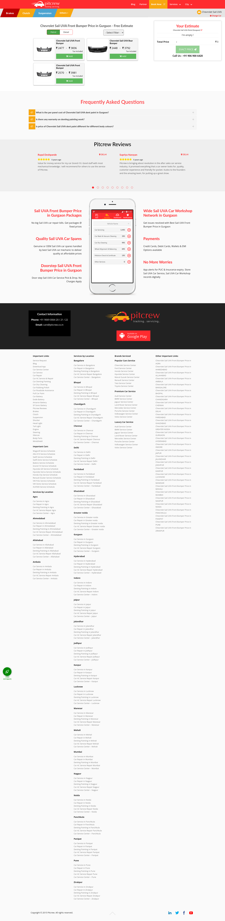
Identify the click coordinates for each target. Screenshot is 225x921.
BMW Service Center (123, 399)
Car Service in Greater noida (86, 517)
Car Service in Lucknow (84, 691)
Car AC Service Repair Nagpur (86, 787)
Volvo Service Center (123, 416)
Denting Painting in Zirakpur (86, 892)
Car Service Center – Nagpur (86, 790)
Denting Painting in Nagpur (85, 784)
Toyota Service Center (124, 386)
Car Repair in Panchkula (84, 824)
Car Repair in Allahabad (43, 547)
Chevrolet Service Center (125, 365)
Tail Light (37, 426)
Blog (133, 4)
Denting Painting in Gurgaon (86, 545)
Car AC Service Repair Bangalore (88, 374)
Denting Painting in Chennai (86, 436)
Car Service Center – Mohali (86, 746)
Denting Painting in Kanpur (85, 675)
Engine (36, 429)
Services (175, 4)
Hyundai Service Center (125, 374)
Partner (143, 4)
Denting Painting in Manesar (86, 719)
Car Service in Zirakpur (83, 887)
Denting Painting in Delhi (84, 458)
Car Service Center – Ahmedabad (47, 535)
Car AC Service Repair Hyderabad (88, 570)
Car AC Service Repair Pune (85, 874)
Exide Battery (38, 399)
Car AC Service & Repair (43, 378)
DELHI (104, 154)
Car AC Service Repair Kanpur (86, 678)
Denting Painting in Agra (43, 507)
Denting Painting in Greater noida (88, 523)
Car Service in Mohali (83, 734)
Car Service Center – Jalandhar (87, 638)
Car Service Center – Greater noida (89, 529)
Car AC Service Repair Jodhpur (87, 656)
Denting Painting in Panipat (85, 849)
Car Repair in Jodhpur (83, 650)
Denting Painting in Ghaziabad (87, 501)
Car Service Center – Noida (85, 811)
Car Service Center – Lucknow (86, 703)
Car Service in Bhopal (83, 387)
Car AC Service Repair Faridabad (88, 483)
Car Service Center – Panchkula (87, 833)
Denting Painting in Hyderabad (87, 567)
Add (69, 56)
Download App (39, 366)
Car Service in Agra (41, 501)
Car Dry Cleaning (40, 384)
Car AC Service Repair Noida (86, 809)
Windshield (37, 441)
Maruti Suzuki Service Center (127, 377)
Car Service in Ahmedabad (44, 523)
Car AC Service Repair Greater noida (89, 526)
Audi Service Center (123, 396)
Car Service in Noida (82, 800)
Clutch (35, 414)
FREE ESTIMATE (7, 678)
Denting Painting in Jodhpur (86, 653)
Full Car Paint (38, 393)
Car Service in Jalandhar (84, 626)
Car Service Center (41, 369)
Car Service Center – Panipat (86, 855)
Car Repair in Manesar (83, 716)
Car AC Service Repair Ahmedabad (48, 532)
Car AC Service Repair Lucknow (87, 700)
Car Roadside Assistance (43, 390)
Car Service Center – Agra (44, 513)
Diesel (66, 32)
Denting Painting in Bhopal (85, 393)
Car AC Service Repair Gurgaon (87, 548)
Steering (36, 432)
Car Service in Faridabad (84, 474)
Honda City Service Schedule (45, 474)
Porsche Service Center (125, 411)
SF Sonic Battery (40, 405)
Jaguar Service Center (124, 402)
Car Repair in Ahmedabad (44, 526)
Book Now (158, 4)
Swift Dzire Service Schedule (45, 460)
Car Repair (37, 375)
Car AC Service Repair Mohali (86, 743)
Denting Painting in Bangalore (87, 371)
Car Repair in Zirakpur (83, 890)
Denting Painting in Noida (85, 806)
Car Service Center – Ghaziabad (87, 507)
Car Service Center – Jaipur (85, 616)
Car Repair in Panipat (83, 846)
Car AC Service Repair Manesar (87, 722)
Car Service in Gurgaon (84, 539)
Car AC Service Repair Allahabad (47, 553)
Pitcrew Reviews (112, 144)
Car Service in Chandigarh (85, 408)
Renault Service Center (124, 380)
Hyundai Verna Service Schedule (47, 472)
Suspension (38, 417)
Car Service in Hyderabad (85, 560)
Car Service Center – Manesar (86, 725)
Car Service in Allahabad (43, 544)
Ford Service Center (123, 368)
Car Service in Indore (83, 582)
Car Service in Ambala (42, 566)
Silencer (36, 435)
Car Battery (38, 396)
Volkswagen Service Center (126, 413)
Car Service (37, 372)
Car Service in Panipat (83, 843)
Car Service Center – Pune (85, 877)
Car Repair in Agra (41, 504)
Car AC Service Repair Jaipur (86, 613)
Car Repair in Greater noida (85, 520)
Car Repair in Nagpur (83, 781)
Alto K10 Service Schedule (44, 454)
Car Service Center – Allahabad (46, 556)
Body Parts (37, 438)
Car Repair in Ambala (42, 569)
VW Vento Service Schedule (44, 484)
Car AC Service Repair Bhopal (86, 396)
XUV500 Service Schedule (44, 487)
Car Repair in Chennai (83, 433)
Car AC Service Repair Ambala (46, 575)
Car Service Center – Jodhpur (86, 659)
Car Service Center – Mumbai (86, 768)
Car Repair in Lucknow (83, 694)
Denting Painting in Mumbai (86, 762)
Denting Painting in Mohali (85, 740)
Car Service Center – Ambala (45, 578)
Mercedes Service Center (125, 408)
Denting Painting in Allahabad (46, 550)
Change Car (215, 16)
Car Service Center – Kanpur (86, 681)
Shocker (36, 420)
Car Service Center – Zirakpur (86, 898)
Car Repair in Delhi (82, 455)
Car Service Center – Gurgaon (86, 551)
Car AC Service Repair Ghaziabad (88, 504)
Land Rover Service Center (126, 405)
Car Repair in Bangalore (84, 368)
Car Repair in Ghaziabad (84, 498)
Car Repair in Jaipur (82, 607)
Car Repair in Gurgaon (83, 542)
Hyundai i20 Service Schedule (45, 469)
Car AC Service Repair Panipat (86, 852)
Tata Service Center (123, 383)
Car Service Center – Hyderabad (87, 572)
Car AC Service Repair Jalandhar (87, 635)
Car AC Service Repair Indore (86, 591)
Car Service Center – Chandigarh (88, 420)
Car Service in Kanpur (83, 669)
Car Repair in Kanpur (83, 672)
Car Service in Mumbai (83, 756)
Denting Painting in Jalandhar (86, 632)
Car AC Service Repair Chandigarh (88, 417)
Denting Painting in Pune (84, 871)
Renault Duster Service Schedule (47, 478)
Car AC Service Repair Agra (44, 510)
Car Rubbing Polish (41, 387)
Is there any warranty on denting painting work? (60, 119)
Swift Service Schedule (42, 457)
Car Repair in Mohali (82, 737)
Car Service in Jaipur (82, 604)
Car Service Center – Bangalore (87, 377)
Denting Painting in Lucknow (86, 697)
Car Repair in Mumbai (83, 759)
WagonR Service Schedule (44, 451)
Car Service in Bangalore (84, 365)
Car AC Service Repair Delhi (85, 461)
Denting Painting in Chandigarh (87, 414)
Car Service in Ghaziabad (84, 495)
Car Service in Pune (82, 865)
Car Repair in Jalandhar (84, 629)
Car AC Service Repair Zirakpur (87, 895)
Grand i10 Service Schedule (44, 466)
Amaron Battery (40, 402)
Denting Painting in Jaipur (85, 610)
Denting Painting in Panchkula (87, 827)
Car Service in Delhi (82, 452)
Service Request (40, 360)
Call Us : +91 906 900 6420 (188, 55)
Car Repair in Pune (82, 868)
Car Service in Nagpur (83, 778)
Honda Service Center (124, 371)
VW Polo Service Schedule (44, 481)
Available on (133, 335)
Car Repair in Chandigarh (84, 411)
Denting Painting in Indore (85, 588)
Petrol (53, 32)
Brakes (36, 411)
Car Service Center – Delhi (85, 464)
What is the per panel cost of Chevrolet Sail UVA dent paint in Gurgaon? (72, 112)
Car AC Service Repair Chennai (87, 439)
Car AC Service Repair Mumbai (87, 765)
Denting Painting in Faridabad (86, 480)
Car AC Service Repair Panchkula (88, 830)
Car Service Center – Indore (85, 594)
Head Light (37, 423)
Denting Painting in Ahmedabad (46, 529)
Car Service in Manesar (84, 713)
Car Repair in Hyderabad (84, 564)
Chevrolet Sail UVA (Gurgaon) (187, 30)
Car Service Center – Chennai (86, 442)
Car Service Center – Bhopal (86, 399)
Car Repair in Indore (82, 585)
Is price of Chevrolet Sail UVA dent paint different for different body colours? (75, 126)
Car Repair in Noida (82, 803)
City (188, 4)
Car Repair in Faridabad (84, 477)
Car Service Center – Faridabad (87, 486)
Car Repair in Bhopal (83, 390)
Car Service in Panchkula (84, 821)
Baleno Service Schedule (43, 463)
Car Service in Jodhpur (83, 647)
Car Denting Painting (42, 381)
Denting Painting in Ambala (44, 572)
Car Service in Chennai (83, 430)
